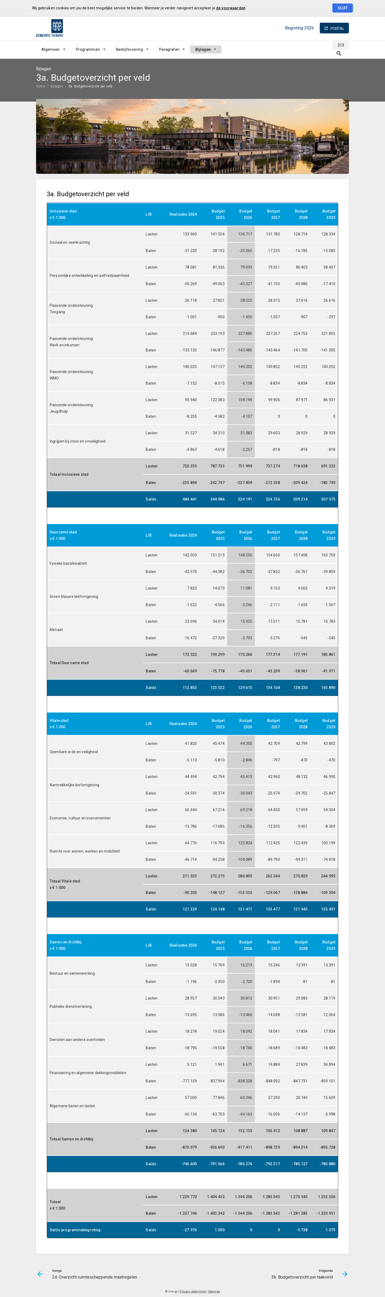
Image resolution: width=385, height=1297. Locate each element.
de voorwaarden (230, 8)
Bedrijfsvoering (129, 49)
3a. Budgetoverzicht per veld (90, 86)
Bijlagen (203, 49)
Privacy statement (193, 1291)
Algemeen (50, 49)
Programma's (88, 49)
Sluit (343, 8)
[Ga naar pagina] (329, 49)
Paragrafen (169, 49)
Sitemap (214, 1291)
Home (40, 86)
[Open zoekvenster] (343, 49)
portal (337, 28)
